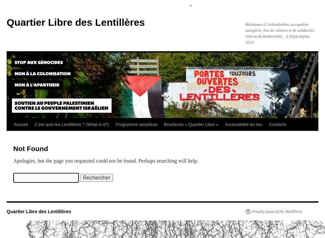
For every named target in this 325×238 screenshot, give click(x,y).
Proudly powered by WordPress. (277, 211)
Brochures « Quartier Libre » (191, 124)
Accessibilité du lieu (243, 124)
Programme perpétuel (137, 124)
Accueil (21, 124)
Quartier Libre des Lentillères (76, 22)
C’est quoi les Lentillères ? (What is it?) (71, 124)
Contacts (277, 124)
